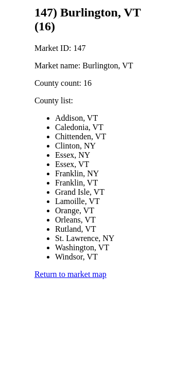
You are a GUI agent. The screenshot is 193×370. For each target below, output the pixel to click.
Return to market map (70, 274)
